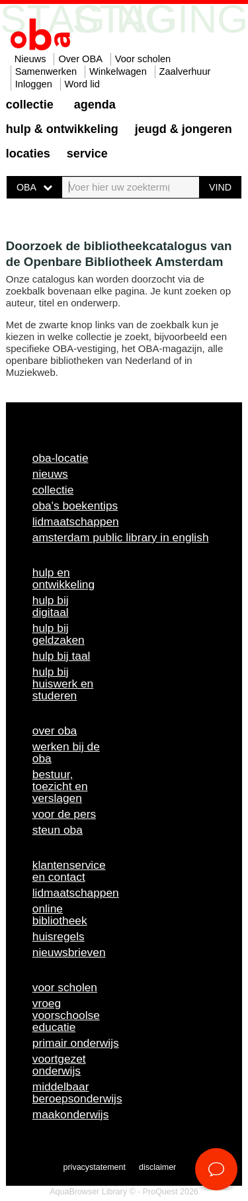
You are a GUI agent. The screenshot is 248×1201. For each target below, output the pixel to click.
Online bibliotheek (59, 914)
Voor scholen (143, 59)
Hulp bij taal (61, 655)
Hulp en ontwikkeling (63, 578)
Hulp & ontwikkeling (62, 129)
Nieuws (30, 59)
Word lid (82, 84)
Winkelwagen (118, 71)
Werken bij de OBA (66, 752)
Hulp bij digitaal (50, 606)
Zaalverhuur (185, 71)
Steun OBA (57, 829)
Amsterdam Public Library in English (120, 537)
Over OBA (80, 59)
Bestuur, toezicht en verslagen (60, 786)
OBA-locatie (60, 458)
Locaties (28, 153)
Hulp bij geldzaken (58, 633)
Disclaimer (157, 1167)
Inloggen (33, 84)
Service (87, 153)
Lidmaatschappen (75, 521)
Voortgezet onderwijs (59, 1064)
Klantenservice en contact (69, 870)
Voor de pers (64, 814)
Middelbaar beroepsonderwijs (77, 1092)
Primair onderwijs (75, 1042)
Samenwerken (46, 71)
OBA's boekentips (75, 505)
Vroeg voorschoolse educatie (66, 1015)
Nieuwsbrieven (69, 952)
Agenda (95, 104)
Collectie (30, 104)
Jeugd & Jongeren (183, 129)
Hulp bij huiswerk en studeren (62, 683)
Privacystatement (94, 1167)
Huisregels (58, 936)
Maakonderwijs (70, 1114)
